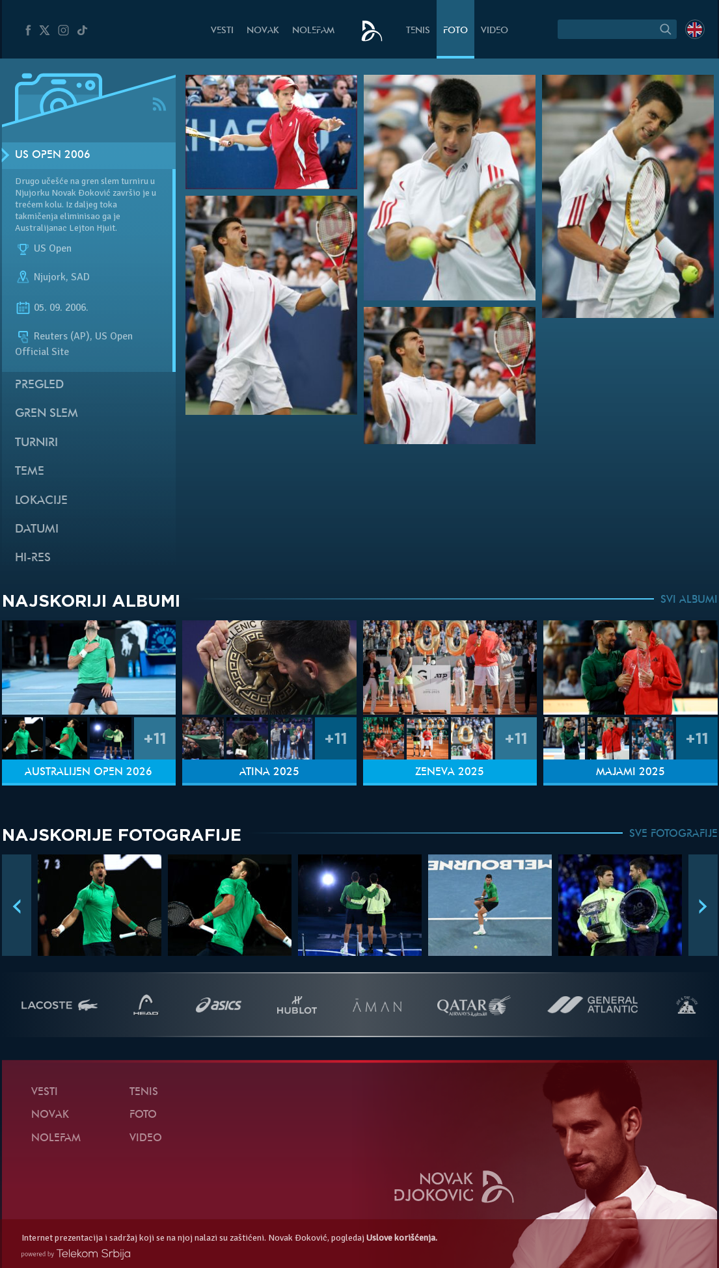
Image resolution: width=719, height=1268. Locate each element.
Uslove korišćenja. (401, 1237)
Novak (263, 31)
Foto (455, 31)
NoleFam (313, 31)
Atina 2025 (269, 772)
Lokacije (41, 501)
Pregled (39, 385)
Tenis (418, 31)
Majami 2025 (630, 772)
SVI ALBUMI (689, 600)
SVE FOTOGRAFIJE (673, 834)
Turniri (36, 443)
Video (494, 31)
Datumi (37, 529)
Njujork (50, 277)
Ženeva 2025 (449, 772)
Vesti (222, 31)
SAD (80, 277)
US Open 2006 (52, 155)
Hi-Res (33, 558)
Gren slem (46, 414)
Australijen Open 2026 (88, 772)
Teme (29, 472)
